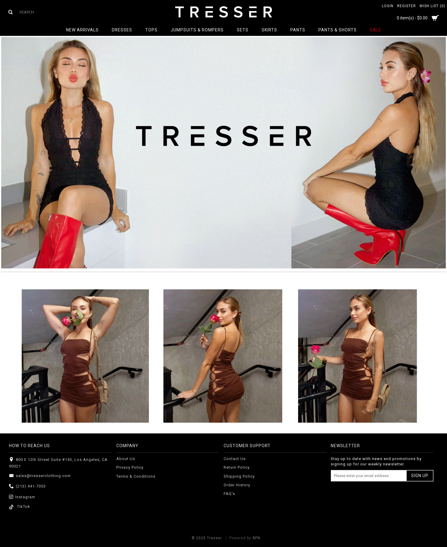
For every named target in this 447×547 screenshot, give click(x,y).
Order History (237, 485)
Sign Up (419, 475)
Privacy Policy (130, 467)
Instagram (22, 497)
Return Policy (237, 467)
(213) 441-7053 (27, 486)
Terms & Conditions (135, 476)
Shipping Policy (239, 476)
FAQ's (229, 493)
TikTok (19, 506)
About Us (125, 458)
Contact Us (235, 458)
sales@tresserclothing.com (40, 476)
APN (256, 538)
